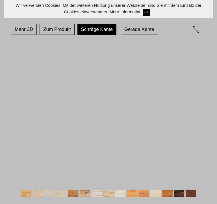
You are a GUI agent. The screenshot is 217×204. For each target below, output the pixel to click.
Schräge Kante (97, 29)
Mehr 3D (24, 29)
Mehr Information (125, 11)
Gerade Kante (139, 29)
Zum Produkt (57, 29)
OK (146, 12)
